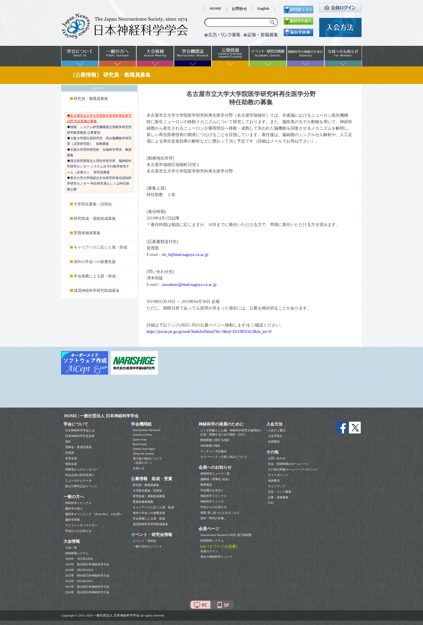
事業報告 (206, 484)
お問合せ (239, 9)
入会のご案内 (277, 430)
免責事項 (274, 480)
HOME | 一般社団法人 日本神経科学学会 (101, 416)
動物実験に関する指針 (215, 440)
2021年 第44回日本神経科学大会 (87, 586)
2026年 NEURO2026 (79, 558)
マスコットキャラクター (81, 525)
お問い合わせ (277, 458)
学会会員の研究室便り (80, 475)
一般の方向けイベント (147, 546)
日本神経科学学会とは (80, 430)
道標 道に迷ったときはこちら (219, 512)
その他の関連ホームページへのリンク (293, 469)
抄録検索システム (77, 553)
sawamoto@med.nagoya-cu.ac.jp (189, 284)
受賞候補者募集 (87, 233)
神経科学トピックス (78, 503)
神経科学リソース (212, 501)
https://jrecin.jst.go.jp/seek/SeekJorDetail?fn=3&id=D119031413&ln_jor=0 (209, 331)
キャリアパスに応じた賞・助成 (100, 247)
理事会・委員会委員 (78, 447)
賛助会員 (71, 463)
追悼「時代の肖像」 (213, 518)
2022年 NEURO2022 (79, 581)
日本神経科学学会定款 (80, 436)
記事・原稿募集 (278, 497)
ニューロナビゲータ (78, 480)
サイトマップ (277, 486)
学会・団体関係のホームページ (288, 463)
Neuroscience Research (146, 430)
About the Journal (143, 453)
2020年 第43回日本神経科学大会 (87, 592)
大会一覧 (71, 547)
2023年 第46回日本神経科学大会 (87, 575)
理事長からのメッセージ (81, 469)
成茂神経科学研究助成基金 (97, 291)
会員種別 (274, 441)
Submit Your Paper (144, 448)
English (263, 8)
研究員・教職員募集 (91, 99)
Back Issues (140, 444)
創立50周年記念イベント (81, 486)
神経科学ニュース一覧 (215, 473)
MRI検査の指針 (210, 445)
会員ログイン (209, 551)
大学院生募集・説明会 (93, 204)
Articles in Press (142, 434)
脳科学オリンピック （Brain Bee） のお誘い (93, 514)
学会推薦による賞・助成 (95, 276)
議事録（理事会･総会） (215, 479)
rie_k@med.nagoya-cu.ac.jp (185, 254)
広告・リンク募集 (279, 491)
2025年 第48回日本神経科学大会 (87, 564)
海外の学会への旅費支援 (95, 262)
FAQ (270, 502)
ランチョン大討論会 (213, 451)
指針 (68, 441)
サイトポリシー (278, 475)
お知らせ (139, 468)
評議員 (69, 452)
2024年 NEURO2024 (79, 570)
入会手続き (275, 436)
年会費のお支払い (212, 490)
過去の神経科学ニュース (216, 556)
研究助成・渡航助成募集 (95, 219)
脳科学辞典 (72, 519)
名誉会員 (71, 458)
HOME (215, 8)
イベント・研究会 (144, 540)
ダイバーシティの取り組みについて (223, 456)
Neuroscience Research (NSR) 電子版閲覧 (226, 535)
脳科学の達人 (74, 508)
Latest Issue (140, 439)
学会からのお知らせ (78, 530)
